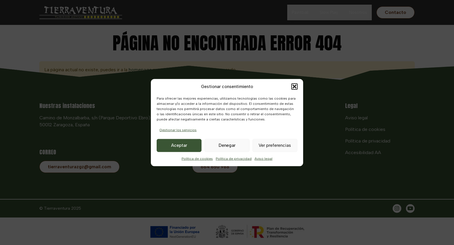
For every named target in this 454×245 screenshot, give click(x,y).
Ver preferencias (275, 145)
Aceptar (179, 145)
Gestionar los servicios (178, 130)
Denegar (227, 145)
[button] (294, 86)
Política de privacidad (234, 158)
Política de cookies (197, 158)
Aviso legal (263, 158)
